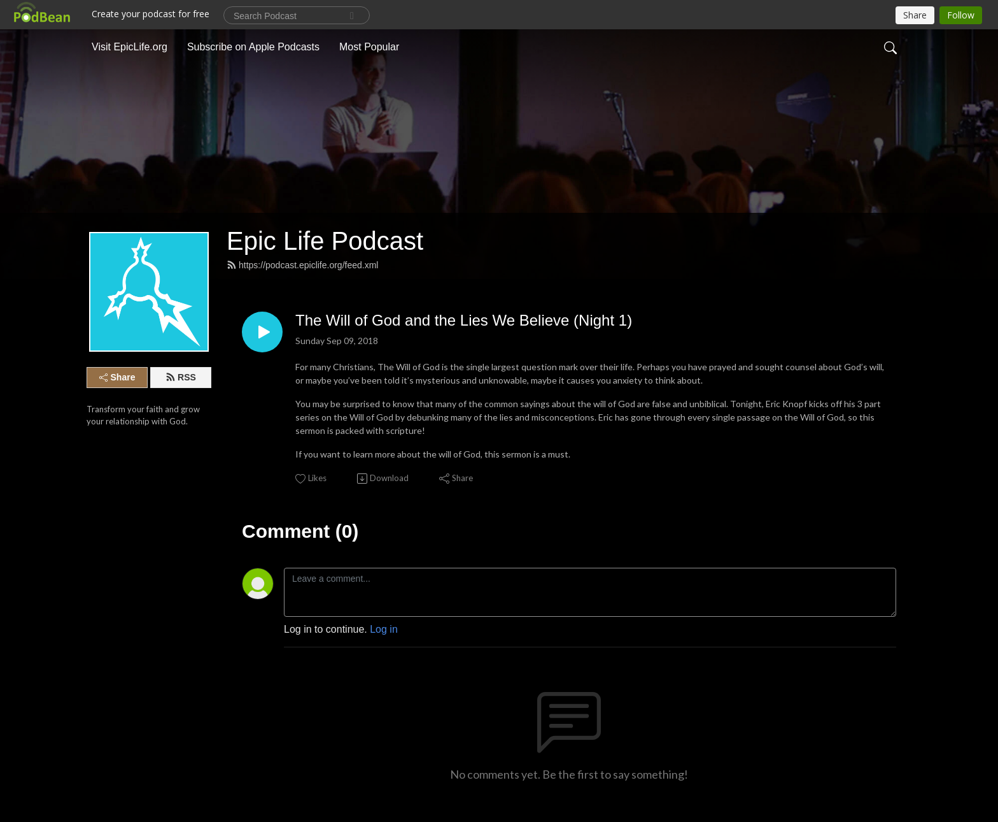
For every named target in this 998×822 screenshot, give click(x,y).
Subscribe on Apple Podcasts (253, 46)
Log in (384, 629)
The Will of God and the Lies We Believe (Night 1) (463, 320)
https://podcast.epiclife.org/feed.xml (302, 265)
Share (117, 377)
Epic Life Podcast (325, 241)
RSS (180, 377)
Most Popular (369, 46)
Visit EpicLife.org (129, 46)
